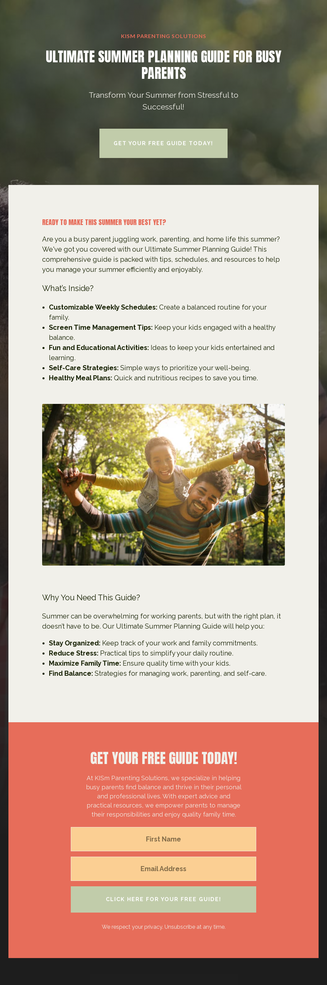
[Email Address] (163, 869)
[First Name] (163, 839)
